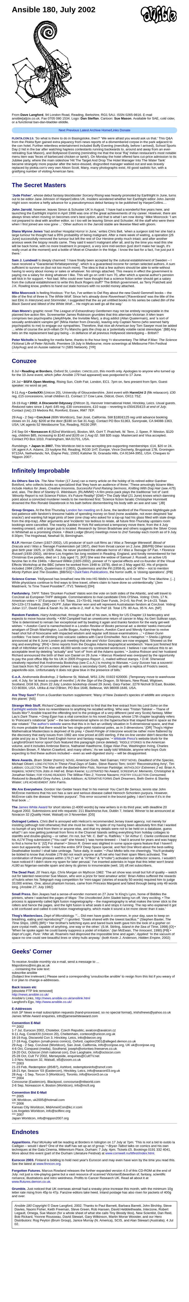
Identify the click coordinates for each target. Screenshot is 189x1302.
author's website (49, 724)
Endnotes (25, 1132)
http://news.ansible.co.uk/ (30, 994)
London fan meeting (80, 510)
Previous (72, 130)
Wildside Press (124, 738)
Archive (95, 130)
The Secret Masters (39, 185)
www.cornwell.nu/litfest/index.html (129, 1153)
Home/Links (110, 130)
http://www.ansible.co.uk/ (54, 1002)
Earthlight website (25, 709)
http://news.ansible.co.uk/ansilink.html (62, 998)
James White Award (32, 807)
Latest (84, 130)
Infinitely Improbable (41, 470)
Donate (125, 130)
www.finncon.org (48, 1164)
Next (62, 130)
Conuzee (24, 361)
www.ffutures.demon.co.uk (31, 1181)
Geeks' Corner (32, 951)
